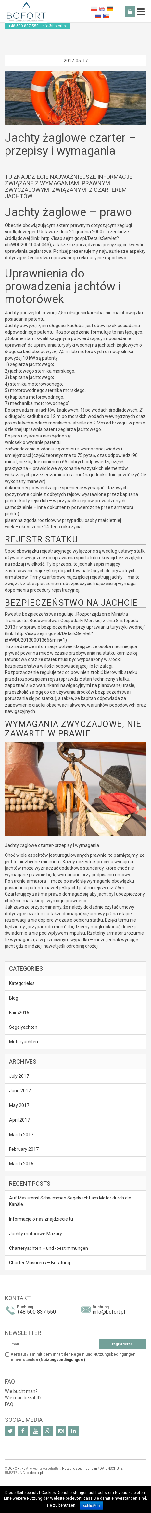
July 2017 (19, 1076)
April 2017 (19, 1120)
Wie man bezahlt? (23, 1397)
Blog (13, 998)
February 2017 (24, 1149)
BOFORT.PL (16, 1468)
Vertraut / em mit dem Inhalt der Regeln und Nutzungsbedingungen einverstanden (73, 1357)
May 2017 (19, 1105)
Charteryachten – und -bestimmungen (48, 1248)
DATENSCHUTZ (111, 1468)
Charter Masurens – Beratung (39, 1262)
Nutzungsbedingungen (79, 1468)
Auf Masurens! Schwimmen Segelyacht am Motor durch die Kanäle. (70, 1201)
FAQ (9, 1404)
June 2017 (20, 1090)
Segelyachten (23, 1027)
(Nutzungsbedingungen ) (62, 1360)
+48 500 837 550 (23, 26)
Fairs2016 (19, 1012)
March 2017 (21, 1134)
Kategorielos (22, 983)
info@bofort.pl (54, 26)
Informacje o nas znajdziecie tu (41, 1219)
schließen (91, 1505)
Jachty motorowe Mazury (35, 1233)
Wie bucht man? (21, 1391)
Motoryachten (23, 1041)
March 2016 (21, 1163)
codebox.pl (35, 1473)
